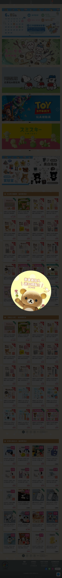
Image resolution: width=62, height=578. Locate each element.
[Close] (50, 268)
